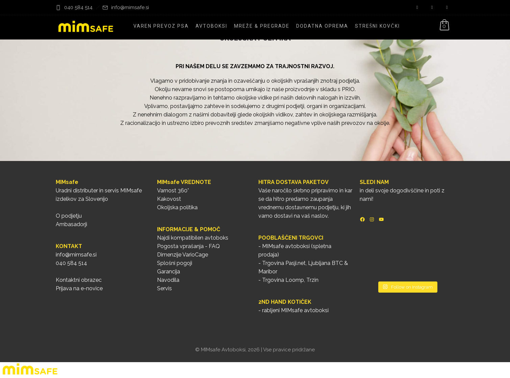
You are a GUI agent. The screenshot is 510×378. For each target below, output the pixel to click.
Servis (164, 288)
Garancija (168, 271)
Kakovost (169, 199)
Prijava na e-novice (79, 288)
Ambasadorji (71, 224)
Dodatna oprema (322, 26)
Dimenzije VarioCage (182, 254)
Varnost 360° (173, 190)
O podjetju (69, 216)
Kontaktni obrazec (79, 280)
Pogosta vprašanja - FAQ (188, 246)
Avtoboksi (211, 26)
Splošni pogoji (174, 263)
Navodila (168, 280)
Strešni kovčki (377, 26)
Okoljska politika (177, 207)
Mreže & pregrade (261, 26)
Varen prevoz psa (161, 26)
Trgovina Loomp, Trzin (290, 280)
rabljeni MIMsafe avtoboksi (295, 310)
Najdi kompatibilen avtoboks (192, 238)
